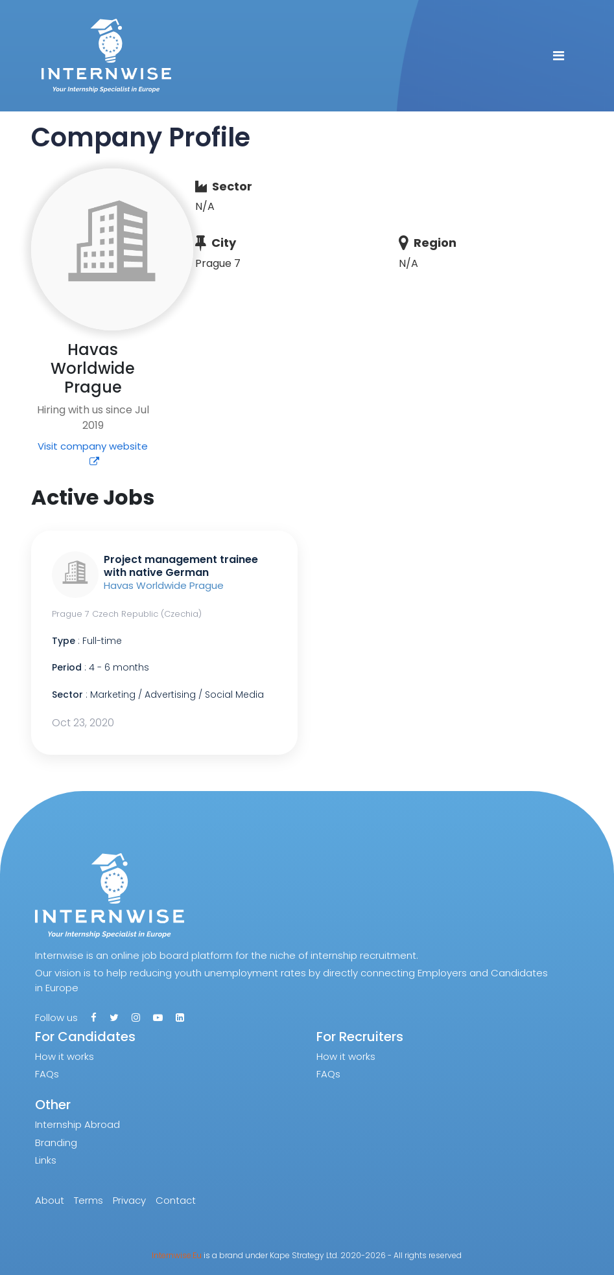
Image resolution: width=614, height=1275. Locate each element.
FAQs (47, 1074)
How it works (64, 1056)
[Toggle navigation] (559, 55)
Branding (56, 1142)
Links (45, 1160)
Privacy (129, 1200)
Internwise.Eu (177, 1255)
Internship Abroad (77, 1124)
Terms (88, 1200)
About (49, 1200)
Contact (176, 1200)
